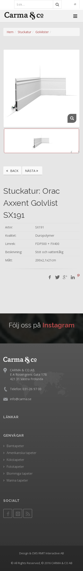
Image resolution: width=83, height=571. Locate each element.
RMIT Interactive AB (51, 553)
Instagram (58, 325)
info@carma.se (20, 399)
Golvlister (42, 32)
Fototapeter (15, 466)
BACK (12, 171)
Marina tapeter (17, 480)
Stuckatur (24, 32)
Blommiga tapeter (20, 473)
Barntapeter (15, 446)
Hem (10, 32)
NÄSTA (32, 171)
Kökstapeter (15, 460)
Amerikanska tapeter (21, 453)
